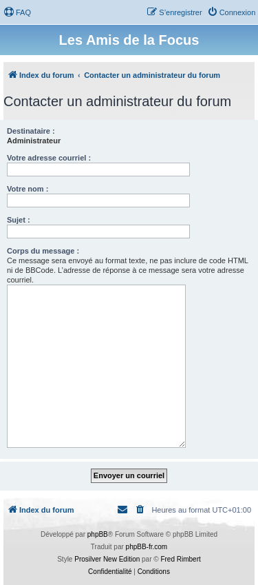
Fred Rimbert (180, 559)
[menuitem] (17, 12)
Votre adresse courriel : (49, 158)
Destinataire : (31, 131)
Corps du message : (43, 251)
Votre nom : (27, 189)
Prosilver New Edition (107, 559)
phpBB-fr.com (147, 547)
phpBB (97, 534)
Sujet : (18, 220)
